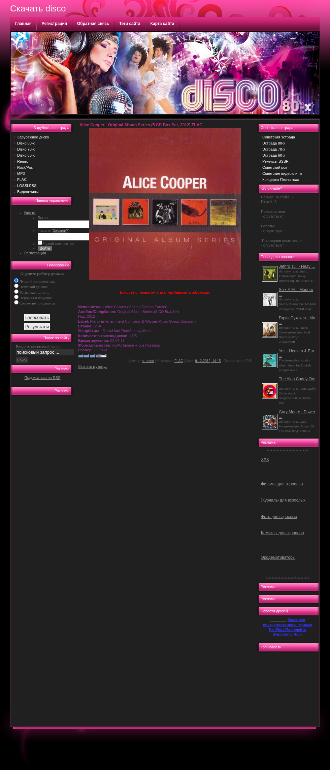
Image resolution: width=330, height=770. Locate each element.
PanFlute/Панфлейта (287, 630)
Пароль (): (54, 230)
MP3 (21, 173)
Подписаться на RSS (43, 378)
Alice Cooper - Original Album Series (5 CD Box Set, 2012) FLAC (140, 125)
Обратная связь (93, 23)
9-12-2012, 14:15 (208, 361)
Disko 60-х (26, 155)
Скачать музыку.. (92, 366)
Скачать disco (38, 8)
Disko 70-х (26, 149)
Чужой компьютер (58, 244)
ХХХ (265, 459)
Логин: (43, 218)
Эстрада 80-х (273, 143)
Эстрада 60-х (273, 155)
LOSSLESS (26, 186)
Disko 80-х (26, 143)
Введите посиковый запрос (39, 347)
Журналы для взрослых (283, 500)
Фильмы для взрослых (282, 484)
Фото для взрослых (279, 516)
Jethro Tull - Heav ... (297, 266)
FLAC (22, 180)
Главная (23, 23)
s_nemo (148, 361)
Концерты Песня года (280, 180)
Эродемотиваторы (278, 557)
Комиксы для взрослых (282, 533)
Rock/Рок (25, 167)
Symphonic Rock (287, 634)
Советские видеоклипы (282, 173)
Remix (22, 161)
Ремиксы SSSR (275, 161)
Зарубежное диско (33, 137)
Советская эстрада (278, 137)
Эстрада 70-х (273, 149)
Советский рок (274, 167)
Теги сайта (129, 23)
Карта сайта (162, 23)
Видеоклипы (28, 192)
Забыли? (60, 230)
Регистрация (54, 23)
